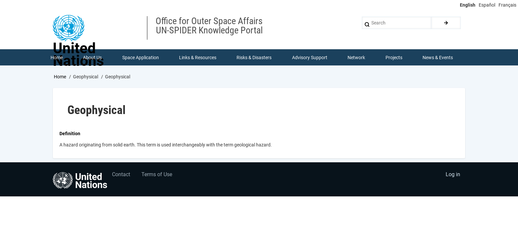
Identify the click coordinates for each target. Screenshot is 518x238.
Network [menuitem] (356, 57)
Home (60, 77)
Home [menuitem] (57, 57)
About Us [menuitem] (92, 57)
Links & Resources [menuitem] (197, 57)
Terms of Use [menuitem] (157, 175)
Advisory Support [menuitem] (309, 57)
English (467, 5)
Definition (69, 134)
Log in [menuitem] (452, 175)
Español (487, 5)
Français (507, 5)
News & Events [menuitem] (438, 57)
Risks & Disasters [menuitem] (254, 57)
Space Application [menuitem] (140, 57)
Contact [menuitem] (121, 175)
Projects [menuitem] (394, 57)
